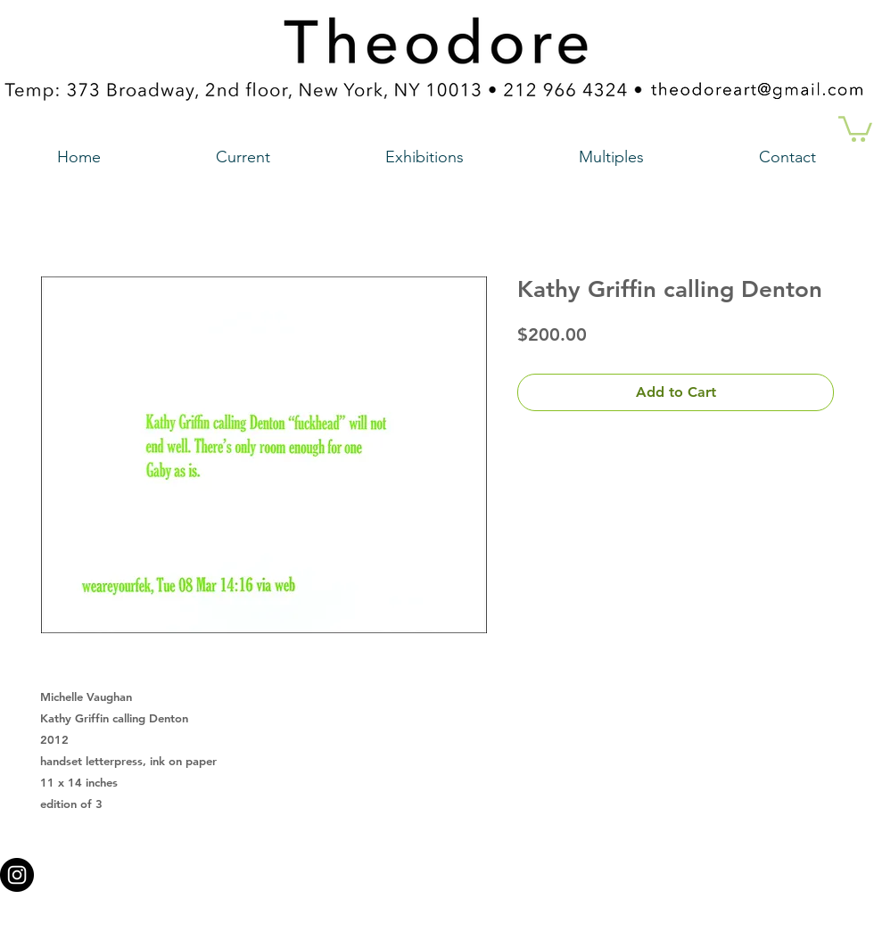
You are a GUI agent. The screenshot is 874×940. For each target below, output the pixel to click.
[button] (855, 127)
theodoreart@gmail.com (361, 869)
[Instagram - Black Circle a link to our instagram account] (17, 875)
